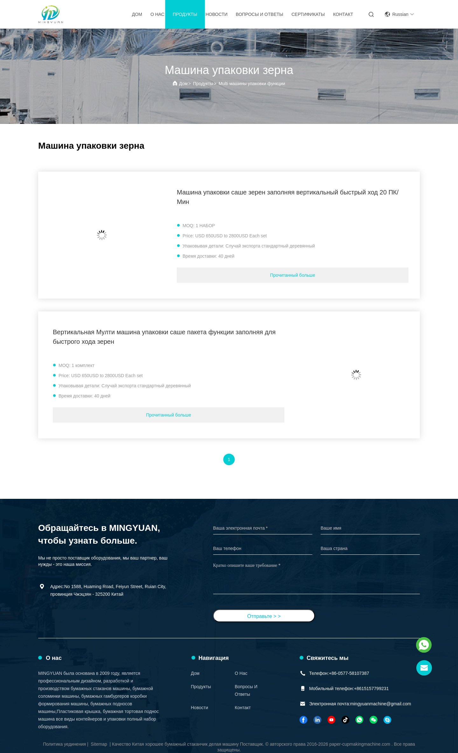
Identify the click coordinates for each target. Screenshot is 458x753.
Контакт (343, 14)
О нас (157, 14)
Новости (216, 14)
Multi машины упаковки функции (252, 83)
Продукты (185, 14)
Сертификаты (308, 14)
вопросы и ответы (259, 14)
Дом (137, 14)
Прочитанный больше (292, 275)
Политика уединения (64, 744)
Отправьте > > (264, 616)
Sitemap (99, 744)
